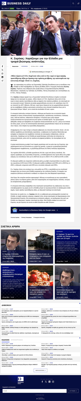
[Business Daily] (21, 380)
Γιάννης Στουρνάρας (27, 217)
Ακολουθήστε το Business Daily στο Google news (35, 210)
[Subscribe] (72, 391)
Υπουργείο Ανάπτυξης (39, 217)
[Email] (35, 391)
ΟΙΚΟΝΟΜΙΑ (25, 66)
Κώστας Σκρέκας (15, 217)
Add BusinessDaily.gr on (42, 71)
